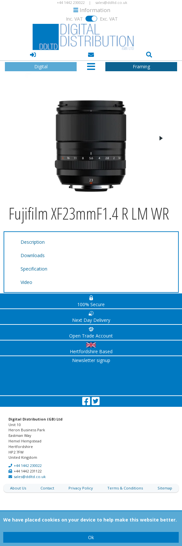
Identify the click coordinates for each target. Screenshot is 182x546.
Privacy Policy (80, 488)
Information (91, 10)
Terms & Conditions (125, 488)
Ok (91, 537)
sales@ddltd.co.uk (30, 476)
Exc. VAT (109, 19)
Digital (41, 66)
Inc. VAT (74, 19)
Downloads (33, 255)
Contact (47, 488)
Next (160, 138)
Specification (34, 269)
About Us (18, 488)
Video (26, 282)
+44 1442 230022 (27, 465)
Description (33, 242)
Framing (141, 66)
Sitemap (165, 488)
